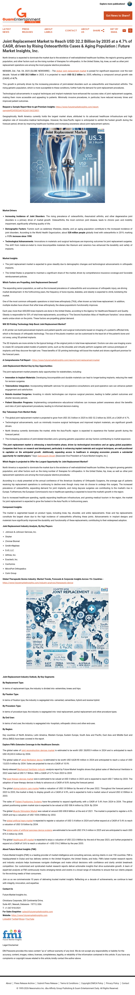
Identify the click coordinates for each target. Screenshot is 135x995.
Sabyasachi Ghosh (46, 456)
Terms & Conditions (69, 983)
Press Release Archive (24, 983)
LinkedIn (7, 919)
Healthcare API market (23, 839)
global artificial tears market (20, 820)
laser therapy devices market (20, 779)
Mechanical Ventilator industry (31, 769)
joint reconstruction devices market (38, 750)
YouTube (30, 919)
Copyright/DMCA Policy (92, 983)
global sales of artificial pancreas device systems (29, 830)
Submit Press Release (47, 983)
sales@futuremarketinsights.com (37, 911)
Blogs (21, 919)
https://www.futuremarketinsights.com (29, 915)
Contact (71, 30)
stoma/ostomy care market (26, 788)
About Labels (48, 30)
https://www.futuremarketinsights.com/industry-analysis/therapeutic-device (38, 583)
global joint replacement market (71, 71)
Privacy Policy (112, 983)
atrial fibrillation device (32, 760)
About (8, 983)
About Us (85, 30)
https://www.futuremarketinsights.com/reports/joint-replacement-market (66, 360)
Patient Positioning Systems (28, 801)
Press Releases (27, 30)
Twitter (15, 919)
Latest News (7, 30)
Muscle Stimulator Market (25, 811)
